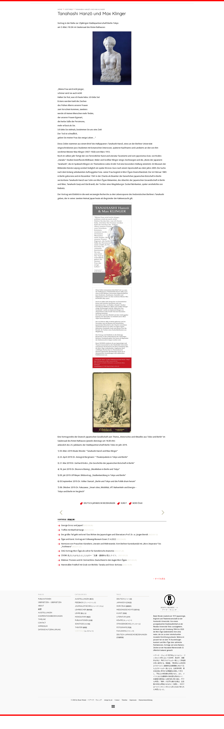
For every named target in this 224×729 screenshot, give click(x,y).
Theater (81, 641)
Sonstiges (82, 637)
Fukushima (125, 644)
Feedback (85, 616)
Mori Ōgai (137, 516)
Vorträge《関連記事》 (67, 533)
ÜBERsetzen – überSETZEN (49, 615)
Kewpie (124, 633)
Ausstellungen (45, 626)
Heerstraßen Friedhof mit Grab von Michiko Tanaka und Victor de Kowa (96, 578)
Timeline (159, 10)
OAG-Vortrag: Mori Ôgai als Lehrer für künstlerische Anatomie (92, 564)
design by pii (108, 713)
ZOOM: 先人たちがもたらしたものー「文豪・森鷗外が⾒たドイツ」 (94, 569)
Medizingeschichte (128, 623)
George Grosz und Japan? (77, 539)
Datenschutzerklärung (49, 643)
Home (60, 23)
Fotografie (124, 641)
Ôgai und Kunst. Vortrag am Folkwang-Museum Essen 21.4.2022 (93, 552)
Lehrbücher (83, 623)
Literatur (123, 630)
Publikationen (44, 612)
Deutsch (124, 612)
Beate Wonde (50, 10)
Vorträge (69, 23)
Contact (170, 10)
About (144, 10)
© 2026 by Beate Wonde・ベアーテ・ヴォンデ (86, 713)
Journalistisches (89, 619)
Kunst (124, 516)
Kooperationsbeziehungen (50, 629)
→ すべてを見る (159, 592)
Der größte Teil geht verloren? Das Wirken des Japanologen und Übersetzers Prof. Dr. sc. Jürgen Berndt (109, 548)
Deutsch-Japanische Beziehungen (99, 516)
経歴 (151, 10)
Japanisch (124, 616)
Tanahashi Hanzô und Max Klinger (90, 23)
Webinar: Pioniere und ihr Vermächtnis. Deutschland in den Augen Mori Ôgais (99, 573)
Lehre (80, 626)
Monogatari (83, 630)
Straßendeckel (128, 637)
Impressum (43, 639)
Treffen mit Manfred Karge (77, 543)
